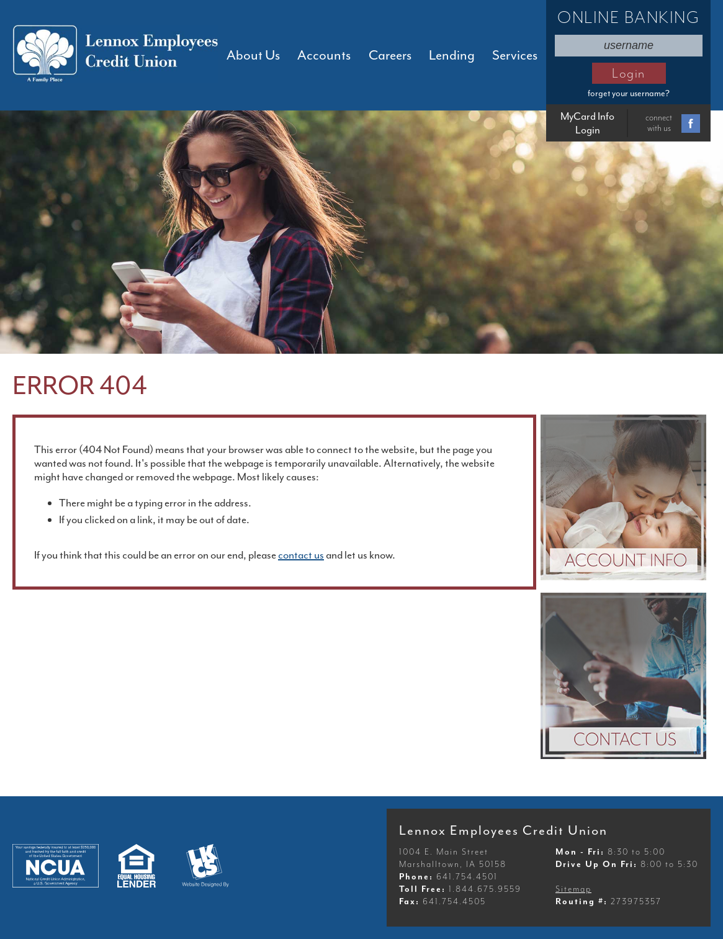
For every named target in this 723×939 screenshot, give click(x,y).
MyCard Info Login (587, 123)
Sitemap (573, 889)
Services (514, 55)
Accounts (324, 55)
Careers (390, 55)
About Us (253, 55)
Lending (452, 55)
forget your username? (629, 93)
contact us (301, 555)
